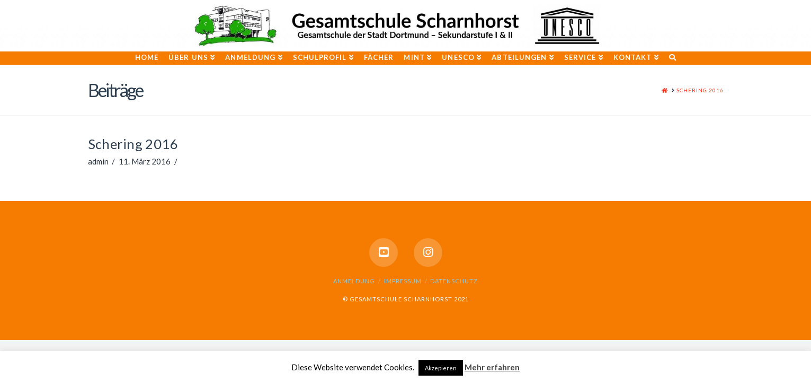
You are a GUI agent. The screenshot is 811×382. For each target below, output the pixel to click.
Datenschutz (454, 280)
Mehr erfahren (492, 367)
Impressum (403, 280)
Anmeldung (354, 280)
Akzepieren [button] (441, 367)
